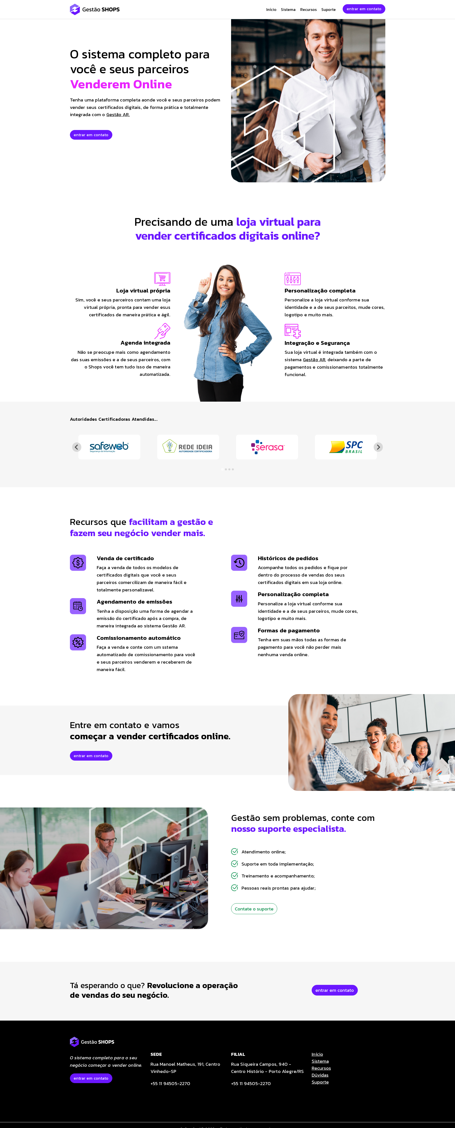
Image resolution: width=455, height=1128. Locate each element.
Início (271, 9)
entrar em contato (364, 9)
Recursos (308, 9)
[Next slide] (378, 447)
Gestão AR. (118, 114)
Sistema (288, 9)
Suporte (328, 9)
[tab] (222, 469)
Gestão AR (314, 359)
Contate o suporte (254, 908)
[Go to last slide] (76, 447)
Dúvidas (320, 1074)
